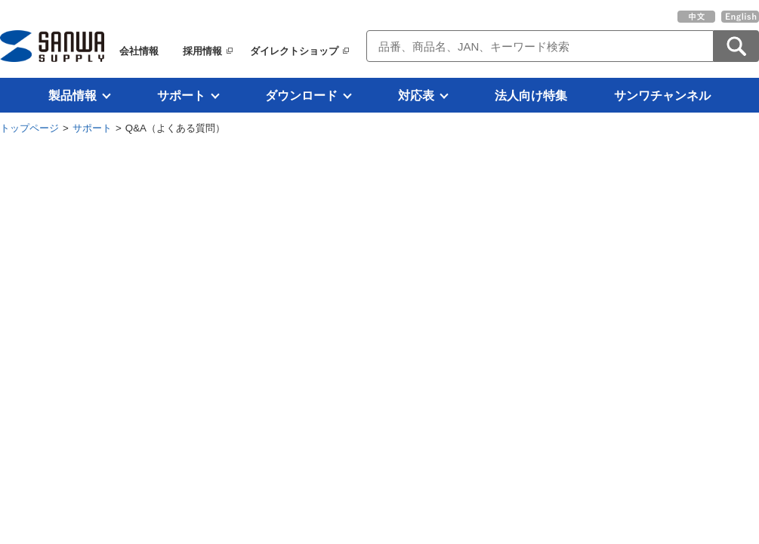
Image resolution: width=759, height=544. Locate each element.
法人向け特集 (531, 95)
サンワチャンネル (662, 95)
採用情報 (202, 51)
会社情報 (139, 51)
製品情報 (72, 95)
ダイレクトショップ (294, 51)
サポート (181, 95)
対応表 (416, 95)
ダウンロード (301, 95)
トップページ (29, 128)
